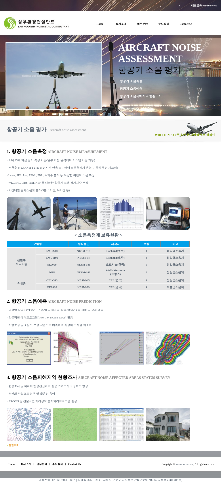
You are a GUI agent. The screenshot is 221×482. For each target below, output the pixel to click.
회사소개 (121, 23)
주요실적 (163, 23)
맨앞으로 (14, 445)
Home (100, 23)
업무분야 (142, 23)
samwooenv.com (184, 464)
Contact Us (186, 23)
